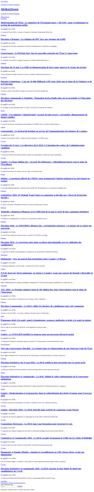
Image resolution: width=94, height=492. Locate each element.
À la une (3, 141)
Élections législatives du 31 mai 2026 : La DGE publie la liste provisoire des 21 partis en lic (43, 362)
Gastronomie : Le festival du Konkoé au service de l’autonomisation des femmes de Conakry (44, 131)
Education (4, 285)
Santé (2, 316)
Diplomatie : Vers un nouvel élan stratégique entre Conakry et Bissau (33, 259)
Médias (3, 174)
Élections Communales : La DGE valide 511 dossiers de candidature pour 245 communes (42, 306)
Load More (4, 481)
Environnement (5, 344)
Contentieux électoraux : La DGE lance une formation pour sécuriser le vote (37, 424)
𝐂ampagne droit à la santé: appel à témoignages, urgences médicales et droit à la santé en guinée (46, 320)
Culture (3, 127)
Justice (3, 110)
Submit (20, 486)
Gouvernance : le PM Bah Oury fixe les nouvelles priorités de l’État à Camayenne (39, 53)
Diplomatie (4, 255)
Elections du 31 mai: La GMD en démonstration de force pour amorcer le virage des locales (43, 67)
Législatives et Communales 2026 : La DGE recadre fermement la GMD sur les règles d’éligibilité (46, 438)
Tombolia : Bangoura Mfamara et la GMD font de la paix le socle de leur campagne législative (45, 211)
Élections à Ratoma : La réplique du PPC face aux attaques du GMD (33, 39)
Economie (4, 18)
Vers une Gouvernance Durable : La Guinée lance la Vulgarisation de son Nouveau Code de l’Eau (46, 348)
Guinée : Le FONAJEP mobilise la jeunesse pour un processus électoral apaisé (37, 334)
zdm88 (5, 29)
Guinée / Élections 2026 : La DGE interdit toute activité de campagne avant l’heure (40, 410)
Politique (3, 35)
